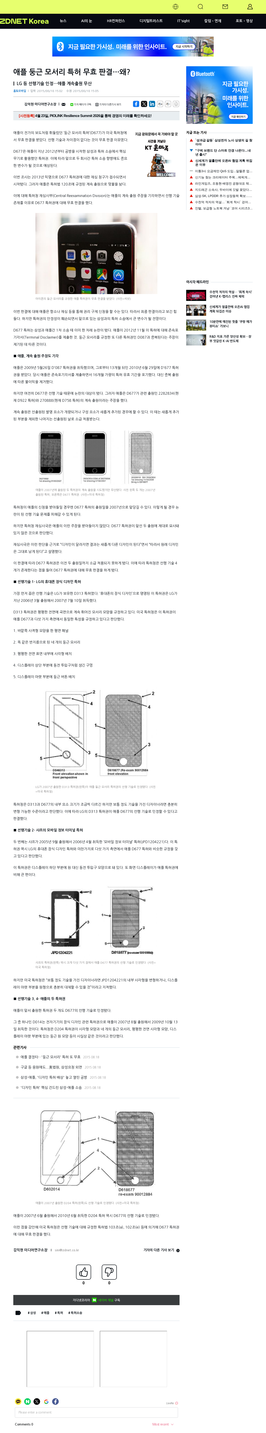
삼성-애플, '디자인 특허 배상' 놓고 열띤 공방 (54, 1077)
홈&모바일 (19, 91)
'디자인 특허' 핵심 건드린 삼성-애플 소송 (51, 1087)
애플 (46, 1312)
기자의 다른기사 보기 (108, 104)
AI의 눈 (86, 21)
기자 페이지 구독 (80, 104)
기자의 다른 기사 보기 (161, 1250)
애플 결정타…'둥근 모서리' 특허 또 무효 (50, 1057)
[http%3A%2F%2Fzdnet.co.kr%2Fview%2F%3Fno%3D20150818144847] (152, 104)
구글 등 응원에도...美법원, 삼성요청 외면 (51, 1067)
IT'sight (183, 21)
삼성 (33, 1312)
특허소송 (76, 1312)
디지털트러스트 (151, 21)
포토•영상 (244, 21)
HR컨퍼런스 (116, 21)
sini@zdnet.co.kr (67, 1250)
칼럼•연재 (212, 21)
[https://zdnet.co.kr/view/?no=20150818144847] (136, 104)
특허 (60, 1312)
